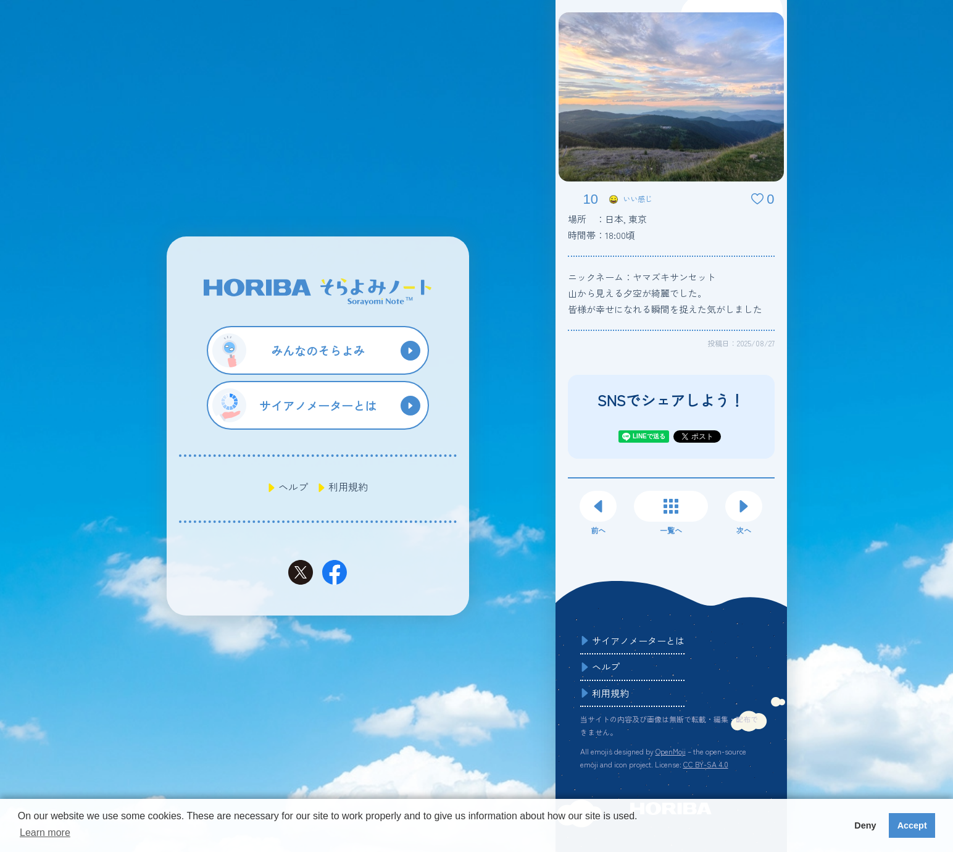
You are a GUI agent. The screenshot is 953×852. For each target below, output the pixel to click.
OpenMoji (670, 751)
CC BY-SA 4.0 (705, 764)
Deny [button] (865, 825)
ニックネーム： (642, 276)
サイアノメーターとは (638, 640)
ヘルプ (293, 486)
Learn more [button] (45, 832)
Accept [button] (912, 825)
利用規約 (348, 486)
